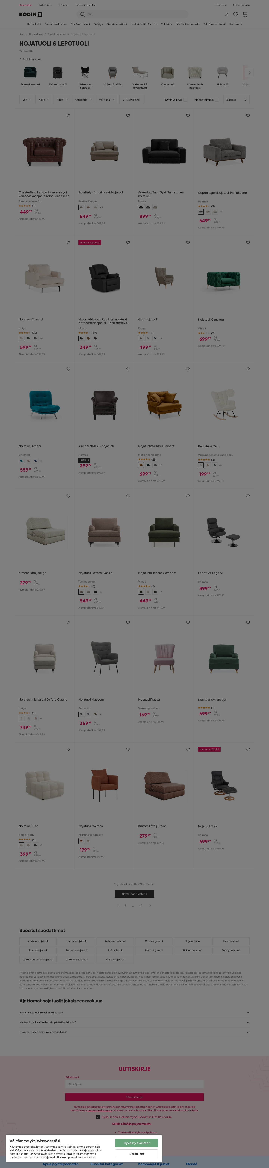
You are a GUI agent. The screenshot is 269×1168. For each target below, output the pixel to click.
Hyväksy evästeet (137, 1143)
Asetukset (136, 1154)
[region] (84, 1148)
